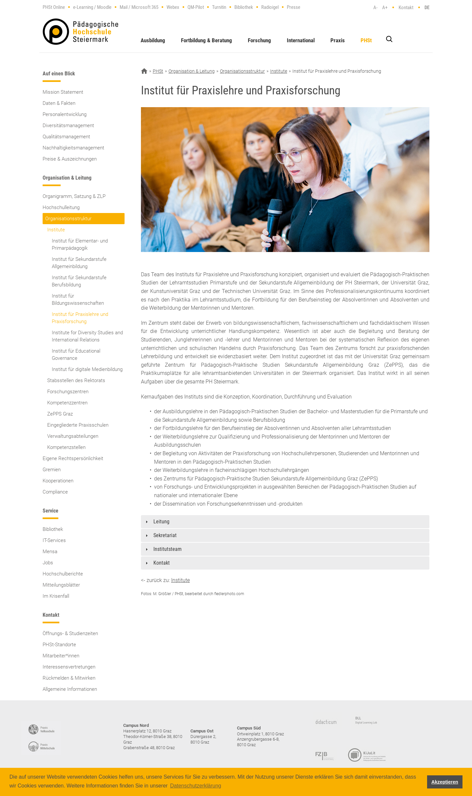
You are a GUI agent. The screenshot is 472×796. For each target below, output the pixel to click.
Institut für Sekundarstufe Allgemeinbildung (79, 262)
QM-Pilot (195, 7)
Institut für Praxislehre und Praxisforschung (80, 317)
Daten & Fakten (59, 103)
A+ (384, 7)
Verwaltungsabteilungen (72, 436)
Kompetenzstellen (66, 447)
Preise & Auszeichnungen (70, 159)
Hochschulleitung (61, 207)
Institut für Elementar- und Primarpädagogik (80, 244)
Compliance (55, 492)
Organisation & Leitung (191, 71)
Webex (173, 7)
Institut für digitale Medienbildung (87, 369)
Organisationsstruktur (68, 219)
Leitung (161, 521)
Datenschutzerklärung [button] (195, 785)
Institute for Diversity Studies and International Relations (87, 336)
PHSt (366, 40)
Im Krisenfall (56, 596)
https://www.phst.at (80, 31)
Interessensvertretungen (69, 667)
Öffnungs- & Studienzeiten (70, 633)
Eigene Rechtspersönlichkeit (73, 458)
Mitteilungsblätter (61, 585)
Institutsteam (167, 549)
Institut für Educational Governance (76, 354)
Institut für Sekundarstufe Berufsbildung (79, 281)
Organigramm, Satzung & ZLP (74, 196)
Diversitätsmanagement (68, 125)
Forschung (259, 40)
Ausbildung (153, 40)
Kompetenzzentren (67, 403)
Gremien (52, 470)
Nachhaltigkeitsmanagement (73, 148)
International (301, 40)
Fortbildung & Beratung (206, 40)
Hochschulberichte (63, 574)
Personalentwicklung (65, 114)
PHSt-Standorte (59, 645)
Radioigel (270, 7)
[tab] (285, 521)
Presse (293, 7)
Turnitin (219, 7)
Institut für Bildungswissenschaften (78, 299)
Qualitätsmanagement (66, 137)
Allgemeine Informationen (70, 689)
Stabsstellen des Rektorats (76, 380)
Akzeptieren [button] (444, 782)
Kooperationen (58, 481)
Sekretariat (165, 535)
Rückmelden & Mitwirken (69, 678)
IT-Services (54, 540)
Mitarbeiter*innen (61, 656)
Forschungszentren (67, 392)
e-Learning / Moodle (92, 7)
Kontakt (406, 7)
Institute (56, 230)
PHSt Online (54, 7)
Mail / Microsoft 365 (139, 7)
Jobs (48, 563)
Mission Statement (63, 92)
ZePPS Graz (60, 414)
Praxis (337, 40)
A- (375, 7)
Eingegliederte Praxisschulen (77, 425)
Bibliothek (243, 7)
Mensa (50, 551)
